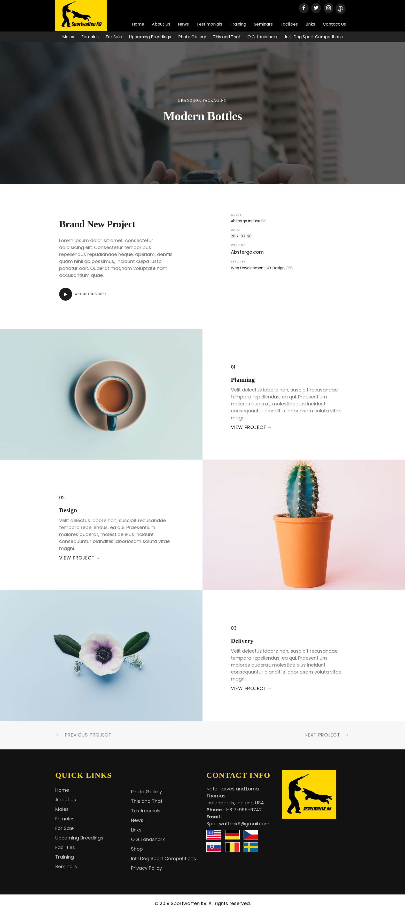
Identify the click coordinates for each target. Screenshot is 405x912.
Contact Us (334, 24)
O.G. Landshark (262, 37)
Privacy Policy (146, 868)
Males (68, 37)
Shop (137, 849)
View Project (249, 427)
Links (310, 24)
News (183, 24)
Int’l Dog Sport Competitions (314, 37)
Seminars (263, 24)
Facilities (289, 24)
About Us (161, 24)
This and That (226, 37)
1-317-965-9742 (243, 809)
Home (138, 24)
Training (238, 24)
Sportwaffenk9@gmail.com (237, 823)
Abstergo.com (247, 252)
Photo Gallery (192, 37)
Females (90, 37)
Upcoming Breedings (150, 37)
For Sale (114, 37)
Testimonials (209, 24)
